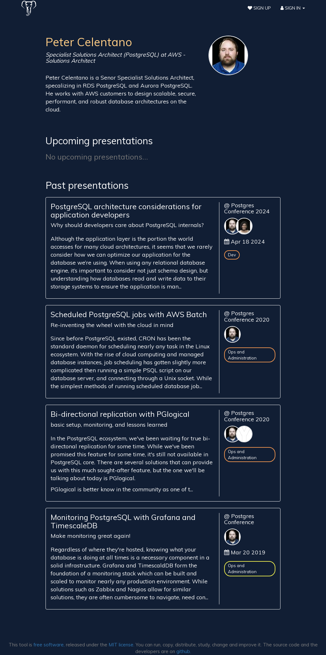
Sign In (292, 8)
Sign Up (259, 8)
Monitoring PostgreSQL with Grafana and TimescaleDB (123, 521)
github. (183, 651)
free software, (49, 645)
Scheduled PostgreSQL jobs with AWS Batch (129, 314)
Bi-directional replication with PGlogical (120, 414)
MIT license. (121, 645)
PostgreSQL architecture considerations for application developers (126, 210)
